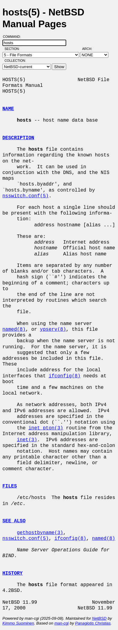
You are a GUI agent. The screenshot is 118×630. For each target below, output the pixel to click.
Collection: (15, 60)
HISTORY (12, 573)
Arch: (90, 49)
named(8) (14, 329)
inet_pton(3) (45, 428)
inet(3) (27, 440)
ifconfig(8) (65, 376)
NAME (8, 109)
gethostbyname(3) (40, 533)
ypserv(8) (53, 329)
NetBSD (99, 618)
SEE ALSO (14, 521)
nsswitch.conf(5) (25, 196)
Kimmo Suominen (18, 623)
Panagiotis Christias (93, 623)
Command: (13, 36)
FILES (9, 486)
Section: (13, 49)
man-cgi (61, 623)
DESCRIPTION (18, 138)
